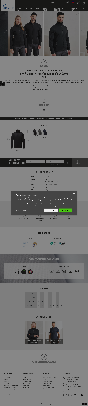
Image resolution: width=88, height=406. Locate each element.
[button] (21, 210)
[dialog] (44, 203)
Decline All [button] (51, 210)
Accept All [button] (65, 210)
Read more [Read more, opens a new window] (60, 206)
